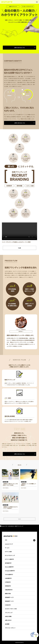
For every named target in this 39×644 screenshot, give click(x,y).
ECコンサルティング (10, 555)
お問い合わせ (8, 620)
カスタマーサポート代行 (11, 609)
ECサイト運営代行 (9, 559)
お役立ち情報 (8, 616)
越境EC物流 (8, 593)
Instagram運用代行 (10, 570)
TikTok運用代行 (9, 574)
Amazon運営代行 (9, 567)
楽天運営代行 (8, 563)
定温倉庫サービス (9, 597)
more (19, 519)
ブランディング (8, 612)
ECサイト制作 (8, 551)
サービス (7, 548)
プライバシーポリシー (10, 628)
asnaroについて (9, 544)
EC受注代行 (8, 605)
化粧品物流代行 (8, 590)
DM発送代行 (8, 586)
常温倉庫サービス (9, 601)
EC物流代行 (8, 582)
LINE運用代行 (8, 578)
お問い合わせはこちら (19, 47)
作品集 (19, 248)
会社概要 (7, 624)
